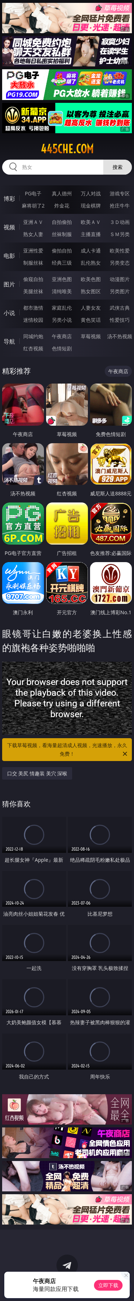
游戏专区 (120, 193)
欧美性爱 (120, 250)
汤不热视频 (119, 336)
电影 (9, 256)
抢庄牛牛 (120, 205)
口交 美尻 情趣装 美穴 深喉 (37, 773)
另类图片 (120, 291)
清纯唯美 (62, 291)
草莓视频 (91, 336)
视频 (9, 227)
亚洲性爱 (33, 250)
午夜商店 (62, 336)
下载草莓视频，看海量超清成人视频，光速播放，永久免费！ (68, 750)
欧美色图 (91, 279)
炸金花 (61, 205)
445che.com (67, 149)
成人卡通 (91, 250)
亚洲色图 (62, 279)
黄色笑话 (91, 319)
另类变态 (120, 262)
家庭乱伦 (62, 307)
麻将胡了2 (33, 205)
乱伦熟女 (91, 262)
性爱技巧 (120, 319)
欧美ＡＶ (91, 222)
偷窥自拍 (33, 279)
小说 (9, 313)
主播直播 (91, 234)
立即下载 (108, 1285)
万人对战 (91, 193)
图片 (9, 284)
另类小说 (62, 319)
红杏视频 (33, 348)
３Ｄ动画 (120, 222)
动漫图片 (120, 279)
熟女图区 (91, 291)
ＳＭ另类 (120, 234)
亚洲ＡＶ (33, 222)
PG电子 (33, 193)
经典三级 (62, 262)
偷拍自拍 (62, 250)
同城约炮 (33, 336)
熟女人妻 (33, 234)
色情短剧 (62, 348)
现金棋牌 (91, 205)
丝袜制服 (62, 234)
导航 (9, 341)
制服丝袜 (33, 262)
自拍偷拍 (62, 222)
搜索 (118, 167)
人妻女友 (91, 307)
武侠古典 (120, 307)
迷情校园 (33, 319)
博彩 (9, 198)
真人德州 (62, 193)
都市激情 (33, 307)
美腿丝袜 (33, 291)
